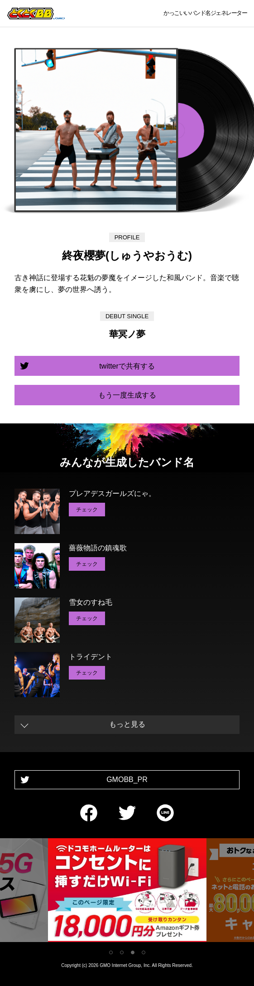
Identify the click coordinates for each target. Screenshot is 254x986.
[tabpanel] (127, 892)
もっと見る (127, 724)
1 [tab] (110, 952)
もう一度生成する (127, 395)
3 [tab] (132, 952)
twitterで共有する (127, 366)
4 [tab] (143, 952)
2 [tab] (121, 952)
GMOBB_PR (127, 779)
